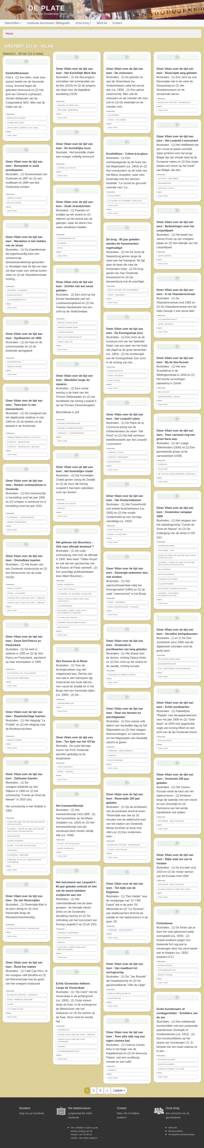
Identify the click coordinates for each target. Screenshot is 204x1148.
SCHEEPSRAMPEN (166, 546)
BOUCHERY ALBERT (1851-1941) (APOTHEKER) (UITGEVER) (71, 612)
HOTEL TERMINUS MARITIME (20, 999)
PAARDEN (61, 243)
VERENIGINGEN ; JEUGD (169, 397)
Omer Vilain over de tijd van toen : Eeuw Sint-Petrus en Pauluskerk (24, 641)
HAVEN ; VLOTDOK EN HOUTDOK (21, 845)
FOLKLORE (163, 469)
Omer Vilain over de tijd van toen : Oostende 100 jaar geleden (175, 778)
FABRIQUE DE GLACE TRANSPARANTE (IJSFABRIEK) (24, 861)
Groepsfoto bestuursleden (181, 1134)
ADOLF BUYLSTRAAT (66, 589)
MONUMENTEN (63, 938)
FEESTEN (112, 755)
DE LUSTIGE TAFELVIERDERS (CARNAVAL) (177, 474)
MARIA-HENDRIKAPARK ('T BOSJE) (123, 607)
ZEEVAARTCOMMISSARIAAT (69, 337)
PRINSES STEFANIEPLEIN (68, 423)
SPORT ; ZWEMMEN (116, 602)
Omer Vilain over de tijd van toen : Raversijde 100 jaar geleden (124, 798)
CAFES (10, 1004)
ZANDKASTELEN (165, 965)
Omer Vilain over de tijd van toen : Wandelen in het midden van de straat (26, 241)
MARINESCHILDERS (167, 1059)
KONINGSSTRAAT (115, 371)
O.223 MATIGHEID (166, 584)
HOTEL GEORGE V (166, 324)
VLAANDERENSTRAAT (16, 300)
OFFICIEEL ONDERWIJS (67, 110)
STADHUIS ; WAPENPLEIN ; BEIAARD (23, 447)
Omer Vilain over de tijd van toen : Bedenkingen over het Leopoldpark (175, 226)
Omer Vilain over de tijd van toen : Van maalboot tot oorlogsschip (124, 968)
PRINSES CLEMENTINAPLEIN (70, 428)
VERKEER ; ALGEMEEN (17, 290)
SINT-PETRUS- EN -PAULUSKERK (21, 673)
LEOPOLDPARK (164, 256)
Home (9, 33)
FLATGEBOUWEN (64, 606)
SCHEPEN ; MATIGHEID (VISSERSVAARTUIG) (168, 594)
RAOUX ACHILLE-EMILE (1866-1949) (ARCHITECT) (73, 600)
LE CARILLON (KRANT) (67, 618)
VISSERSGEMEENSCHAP (68, 1051)
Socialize (24, 1108)
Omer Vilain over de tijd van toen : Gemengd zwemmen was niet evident (127, 572)
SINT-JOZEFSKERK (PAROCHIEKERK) (174, 668)
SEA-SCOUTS (164, 392)
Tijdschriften (11, 23)
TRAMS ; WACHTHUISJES (68, 844)
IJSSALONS (113, 205)
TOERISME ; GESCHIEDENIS (120, 751)
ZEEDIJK (61, 508)
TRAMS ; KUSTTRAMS (117, 849)
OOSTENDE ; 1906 (166, 550)
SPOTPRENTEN (14, 362)
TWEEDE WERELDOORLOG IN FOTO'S (24, 437)
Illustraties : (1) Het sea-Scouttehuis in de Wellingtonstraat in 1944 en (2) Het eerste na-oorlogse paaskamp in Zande (176, 375)
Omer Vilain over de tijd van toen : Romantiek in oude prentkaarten (24, 166)
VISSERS (61, 1046)
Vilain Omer (12, 135)
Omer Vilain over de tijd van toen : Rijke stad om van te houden (175, 859)
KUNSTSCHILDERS (166, 1064)
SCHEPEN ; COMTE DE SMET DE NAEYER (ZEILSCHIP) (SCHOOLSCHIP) (25, 830)
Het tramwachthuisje (69, 805)
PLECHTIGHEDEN (115, 760)
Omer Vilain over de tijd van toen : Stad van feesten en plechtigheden (124, 713)
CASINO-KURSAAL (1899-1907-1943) (174, 889)
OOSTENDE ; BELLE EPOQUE (171, 821)
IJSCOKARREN (114, 196)
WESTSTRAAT (63, 627)
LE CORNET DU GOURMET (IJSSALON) (74, 594)
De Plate (46, 8)
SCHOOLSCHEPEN (15, 841)
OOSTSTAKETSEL (115, 530)
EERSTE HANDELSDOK (67, 323)
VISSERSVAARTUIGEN (168, 579)
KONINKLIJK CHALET (66, 168)
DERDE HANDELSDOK (16, 522)
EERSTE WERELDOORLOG (119, 993)
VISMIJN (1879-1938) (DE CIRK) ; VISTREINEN (71, 1040)
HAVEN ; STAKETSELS (117, 534)
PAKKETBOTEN (114, 998)
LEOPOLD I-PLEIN (116, 452)
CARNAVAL (163, 464)
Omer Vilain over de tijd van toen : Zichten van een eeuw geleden (74, 286)
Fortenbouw (165, 923)
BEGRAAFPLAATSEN (16, 118)
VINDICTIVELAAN (64, 342)
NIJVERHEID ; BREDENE (18, 855)
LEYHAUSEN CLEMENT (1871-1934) (22, 128)
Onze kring (82, 23)
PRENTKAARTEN (14, 198)
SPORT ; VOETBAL (65, 772)
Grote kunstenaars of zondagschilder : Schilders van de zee (177, 1013)
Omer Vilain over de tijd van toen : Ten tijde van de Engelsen (124, 888)
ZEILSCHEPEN (13, 836)
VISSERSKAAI (63, 1030)
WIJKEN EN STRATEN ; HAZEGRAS (22, 995)
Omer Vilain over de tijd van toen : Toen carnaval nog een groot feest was (176, 434)
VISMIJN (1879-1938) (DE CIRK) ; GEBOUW (26, 598)
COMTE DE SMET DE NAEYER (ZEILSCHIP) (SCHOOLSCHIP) (26, 823)
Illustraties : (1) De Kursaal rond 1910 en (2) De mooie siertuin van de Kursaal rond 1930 (176, 871)
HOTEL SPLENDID (115, 376)
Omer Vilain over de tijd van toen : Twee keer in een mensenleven (24, 405)
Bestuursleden (175, 1131)
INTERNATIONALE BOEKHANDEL (71, 622)
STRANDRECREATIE (66, 238)
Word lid (102, 23)
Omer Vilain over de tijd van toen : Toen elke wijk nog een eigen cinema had (125, 1036)
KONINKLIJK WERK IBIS (67, 105)
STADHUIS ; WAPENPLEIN (18, 442)
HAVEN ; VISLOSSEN (16, 593)
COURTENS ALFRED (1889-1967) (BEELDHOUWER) (71, 948)
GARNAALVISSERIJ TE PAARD (171, 1069)
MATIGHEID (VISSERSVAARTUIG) (172, 588)
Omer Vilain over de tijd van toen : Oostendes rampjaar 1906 (175, 512)
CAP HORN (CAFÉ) (15, 1009)
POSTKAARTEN (164, 741)
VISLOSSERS (113, 115)
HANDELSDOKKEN (65, 332)
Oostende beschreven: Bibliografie (48, 23)
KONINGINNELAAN (65, 703)
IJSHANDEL (12, 850)
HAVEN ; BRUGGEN (116, 295)
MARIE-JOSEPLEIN (65, 584)
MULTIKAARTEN (14, 203)
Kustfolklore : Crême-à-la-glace (127, 153)
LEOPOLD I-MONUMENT (118, 457)
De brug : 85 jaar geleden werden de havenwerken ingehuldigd (123, 243)
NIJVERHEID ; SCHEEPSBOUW (20, 517)
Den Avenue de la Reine (71, 661)
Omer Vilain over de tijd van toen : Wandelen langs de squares (74, 380)
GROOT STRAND (165, 975)
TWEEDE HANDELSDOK (67, 327)
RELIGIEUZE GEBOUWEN (18, 678)
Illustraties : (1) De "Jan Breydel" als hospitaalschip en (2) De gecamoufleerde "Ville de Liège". (126, 980)
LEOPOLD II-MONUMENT (68, 933)
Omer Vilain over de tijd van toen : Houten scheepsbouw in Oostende (26, 485)
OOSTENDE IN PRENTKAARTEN (122, 675)
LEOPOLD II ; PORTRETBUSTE (70, 433)
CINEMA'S (112, 1070)
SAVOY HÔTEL (114, 380)
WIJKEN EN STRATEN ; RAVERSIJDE (23, 928)
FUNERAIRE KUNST (15, 123)
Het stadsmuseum (79, 1108)
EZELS (60, 248)
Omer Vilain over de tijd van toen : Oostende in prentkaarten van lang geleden (126, 645)
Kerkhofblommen (17, 73)
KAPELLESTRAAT (14, 295)
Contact (117, 23)
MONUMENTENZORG (167, 664)
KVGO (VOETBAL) (65, 767)
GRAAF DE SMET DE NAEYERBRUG (123, 290)
